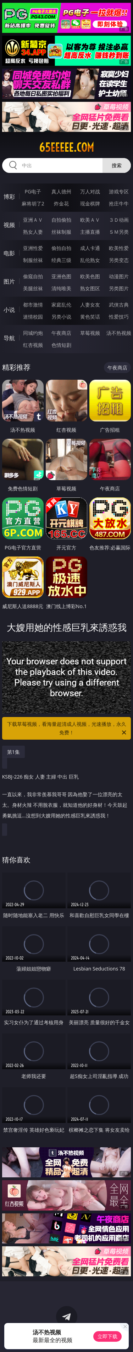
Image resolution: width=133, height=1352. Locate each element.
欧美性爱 (119, 248)
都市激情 (33, 304)
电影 (9, 253)
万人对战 (90, 191)
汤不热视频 (118, 333)
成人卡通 (90, 248)
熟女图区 (90, 288)
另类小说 (61, 316)
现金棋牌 (90, 203)
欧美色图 (90, 276)
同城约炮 (33, 333)
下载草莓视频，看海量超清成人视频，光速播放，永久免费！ (67, 729)
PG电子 (32, 191)
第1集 (13, 751)
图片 (9, 281)
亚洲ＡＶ (33, 219)
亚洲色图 (61, 276)
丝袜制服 (61, 231)
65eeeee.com (66, 147)
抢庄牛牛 (119, 203)
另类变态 (119, 260)
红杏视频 (33, 345)
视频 (9, 225)
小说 (9, 310)
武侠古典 (119, 304)
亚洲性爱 (33, 248)
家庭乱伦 (61, 304)
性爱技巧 (119, 316)
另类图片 (119, 288)
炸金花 (61, 203)
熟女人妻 (33, 231)
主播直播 (90, 231)
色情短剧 (61, 345)
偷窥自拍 (33, 276)
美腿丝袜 (33, 288)
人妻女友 (90, 304)
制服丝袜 (33, 260)
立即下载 (107, 1336)
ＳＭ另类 (119, 231)
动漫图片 (119, 276)
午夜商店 (61, 333)
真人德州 (61, 191)
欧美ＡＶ (90, 219)
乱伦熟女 (90, 260)
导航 (9, 338)
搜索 (117, 165)
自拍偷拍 (61, 219)
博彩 (9, 196)
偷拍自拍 (61, 248)
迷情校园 (33, 316)
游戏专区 (119, 191)
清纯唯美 (61, 288)
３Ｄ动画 (119, 219)
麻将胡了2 (33, 203)
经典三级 (61, 260)
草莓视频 (90, 333)
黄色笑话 (90, 316)
